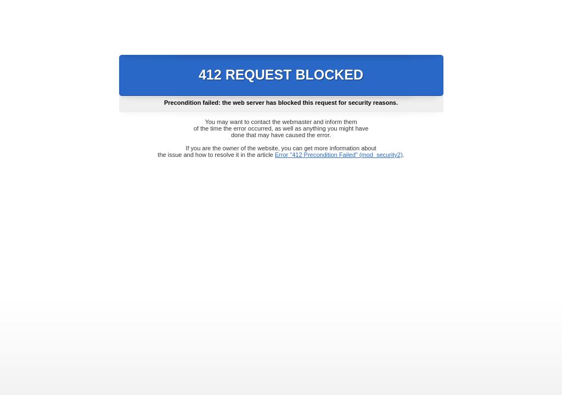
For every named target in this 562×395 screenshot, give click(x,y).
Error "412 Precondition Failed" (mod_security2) (339, 154)
